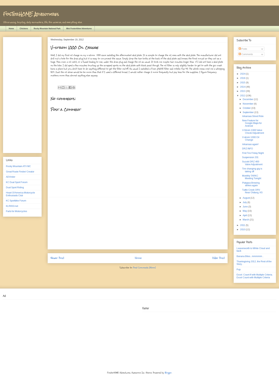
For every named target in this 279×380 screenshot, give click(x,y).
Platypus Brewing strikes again (251, 184)
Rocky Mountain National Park (47, 29)
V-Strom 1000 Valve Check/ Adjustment (253, 131)
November (248, 103)
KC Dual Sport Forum (17, 182)
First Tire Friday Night (253, 153)
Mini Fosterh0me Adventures (79, 29)
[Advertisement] (138, 223)
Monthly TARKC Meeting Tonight (251, 177)
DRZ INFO (247, 148)
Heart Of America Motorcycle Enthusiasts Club (20, 194)
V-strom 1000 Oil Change (250, 138)
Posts (243, 49)
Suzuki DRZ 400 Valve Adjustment (252, 163)
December (248, 99)
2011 (243, 225)
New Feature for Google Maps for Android (252, 123)
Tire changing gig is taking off (252, 170)
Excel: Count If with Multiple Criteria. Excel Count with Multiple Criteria (255, 276)
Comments (246, 54)
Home (11, 29)
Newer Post (57, 258)
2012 (243, 95)
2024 (243, 74)
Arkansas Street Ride (253, 116)
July (245, 202)
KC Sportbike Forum (16, 200)
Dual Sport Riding (15, 187)
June (245, 206)
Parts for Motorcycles (16, 211)
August (246, 198)
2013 (243, 91)
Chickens (24, 29)
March (246, 219)
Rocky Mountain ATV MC (18, 166)
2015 (243, 82)
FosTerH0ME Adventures (31, 14)
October (247, 108)
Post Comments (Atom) (144, 267)
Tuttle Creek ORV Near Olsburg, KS (252, 191)
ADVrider (10, 177)
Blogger (168, 372)
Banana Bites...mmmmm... (250, 256)
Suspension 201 (250, 157)
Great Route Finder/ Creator (20, 171)
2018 (243, 78)
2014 (243, 87)
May (245, 211)
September (248, 112)
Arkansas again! (250, 144)
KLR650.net (12, 206)
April (245, 215)
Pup (238, 269)
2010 (243, 229)
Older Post (218, 258)
